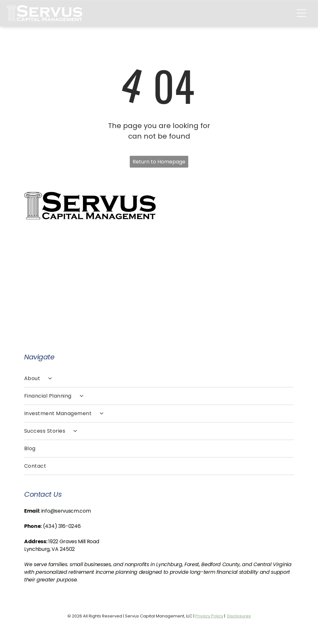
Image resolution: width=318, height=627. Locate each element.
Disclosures (239, 616)
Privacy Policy (209, 616)
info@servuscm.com (66, 511)
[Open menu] (301, 13)
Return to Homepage (159, 161)
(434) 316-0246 (62, 526)
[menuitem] (159, 378)
